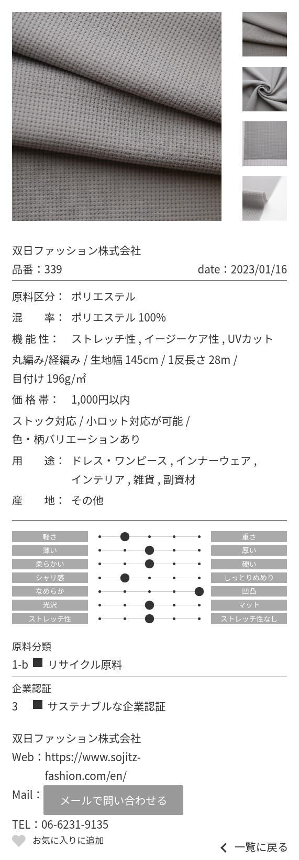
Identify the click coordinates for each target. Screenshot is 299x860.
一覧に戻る (262, 846)
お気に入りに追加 (68, 839)
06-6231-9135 (74, 824)
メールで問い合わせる (113, 800)
